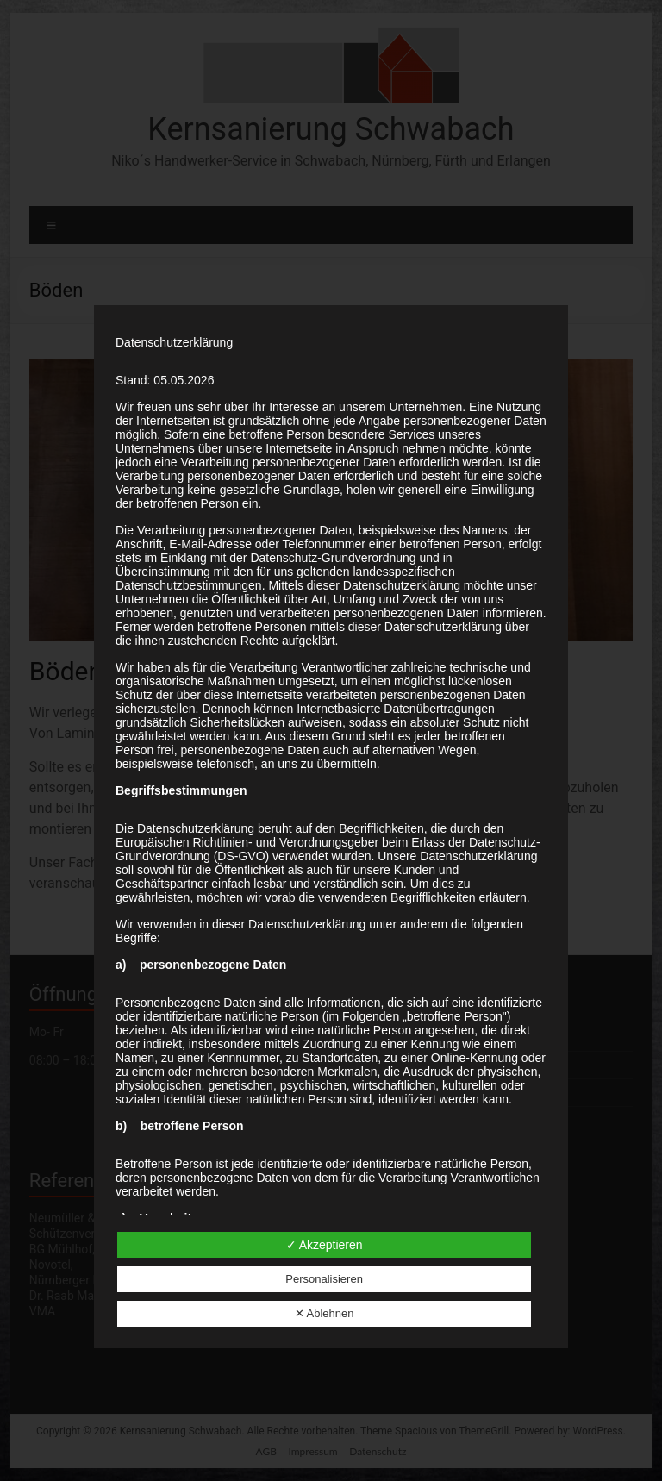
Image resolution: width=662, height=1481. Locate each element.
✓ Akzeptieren (324, 1245)
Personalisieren (324, 1278)
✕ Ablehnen (324, 1313)
